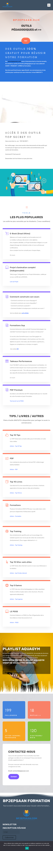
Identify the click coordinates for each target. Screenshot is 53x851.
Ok (27, 848)
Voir (25, 41)
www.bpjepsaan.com (14, 61)
